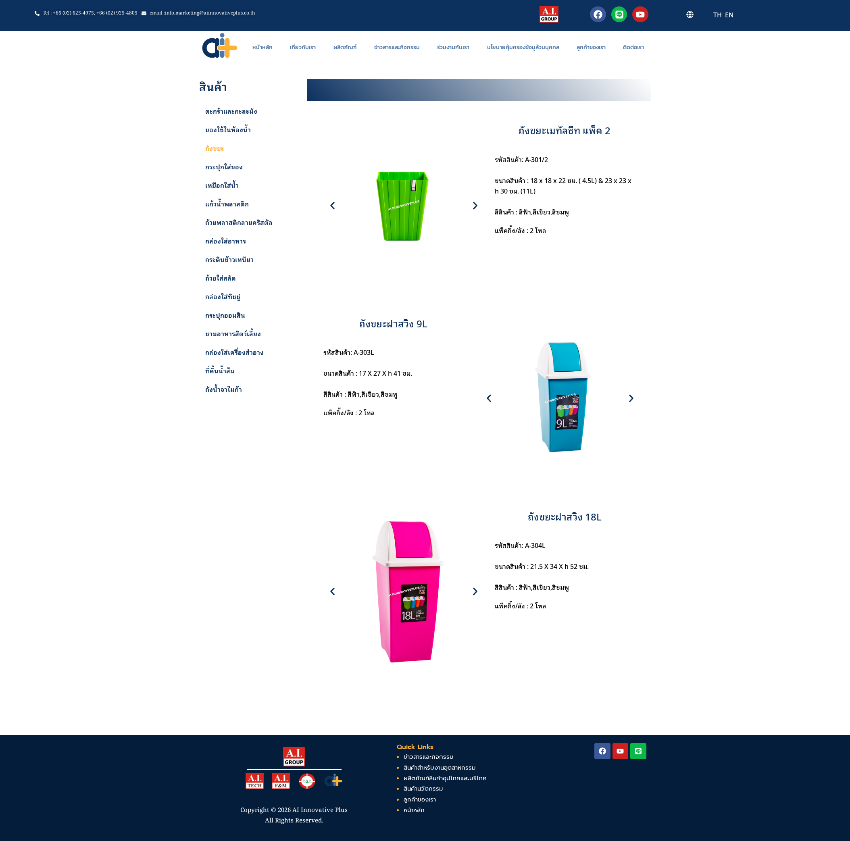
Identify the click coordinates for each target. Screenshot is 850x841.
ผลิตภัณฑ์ (345, 47)
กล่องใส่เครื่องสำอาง (234, 352)
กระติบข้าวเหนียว (229, 259)
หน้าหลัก (262, 47)
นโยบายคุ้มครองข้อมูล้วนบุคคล (523, 47)
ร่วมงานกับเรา (453, 47)
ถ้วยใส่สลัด (220, 278)
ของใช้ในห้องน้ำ (228, 130)
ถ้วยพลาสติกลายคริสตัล (239, 222)
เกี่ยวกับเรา (303, 47)
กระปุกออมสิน (225, 315)
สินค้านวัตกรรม (423, 789)
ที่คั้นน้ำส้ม (220, 371)
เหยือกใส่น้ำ (222, 185)
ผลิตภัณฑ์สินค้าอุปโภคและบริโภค (445, 778)
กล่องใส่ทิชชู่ (222, 296)
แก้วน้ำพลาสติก (227, 204)
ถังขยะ (214, 148)
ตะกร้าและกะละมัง (231, 111)
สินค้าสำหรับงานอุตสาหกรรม (439, 767)
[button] (332, 205)
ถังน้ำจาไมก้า (223, 389)
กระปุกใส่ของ (224, 167)
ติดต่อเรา (633, 47)
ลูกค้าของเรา (591, 47)
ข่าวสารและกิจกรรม (397, 47)
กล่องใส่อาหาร (225, 241)
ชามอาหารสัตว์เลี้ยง (233, 334)
